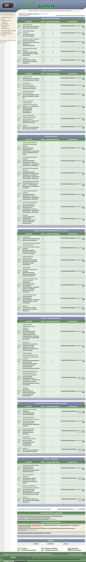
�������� (6, 20)
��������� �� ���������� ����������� (29, 373)
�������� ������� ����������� (29, 102)
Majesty (80, 378)
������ (26, 237)
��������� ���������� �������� (29, 117)
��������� (28, 429)
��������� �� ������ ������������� (34, 509)
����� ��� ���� (30, 39)
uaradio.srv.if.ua (9, 561)
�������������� (8, 30)
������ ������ (30, 465)
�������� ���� (30, 181)
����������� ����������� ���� (29, 144)
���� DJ (26, 342)
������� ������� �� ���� (28, 326)
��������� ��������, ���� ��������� (30, 419)
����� (4, 22)
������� (5, 28)
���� (4, 35)
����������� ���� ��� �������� (70, 15)
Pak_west (79, 412)
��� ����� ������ (51, 522)
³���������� (29, 295)
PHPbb (13, 557)
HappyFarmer (52, 519)
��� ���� (27, 24)
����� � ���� (29, 409)
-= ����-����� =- (24, 15)
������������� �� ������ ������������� (31, 245)
